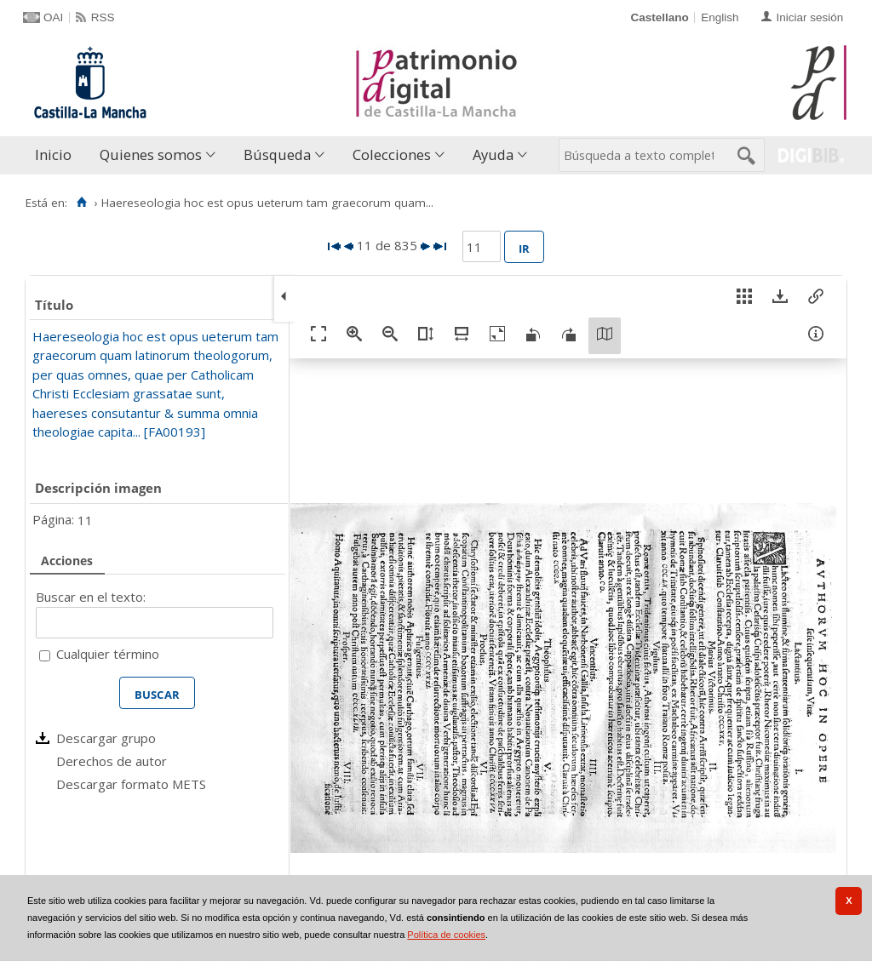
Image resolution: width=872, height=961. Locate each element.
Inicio (53, 154)
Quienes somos (151, 154)
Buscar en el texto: (91, 596)
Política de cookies (446, 935)
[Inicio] (81, 203)
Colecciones (392, 154)
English (719, 17)
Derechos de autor (111, 760)
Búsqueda (277, 154)
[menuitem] (57, 155)
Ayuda (493, 154)
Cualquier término (107, 653)
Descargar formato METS (131, 783)
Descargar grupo (106, 737)
